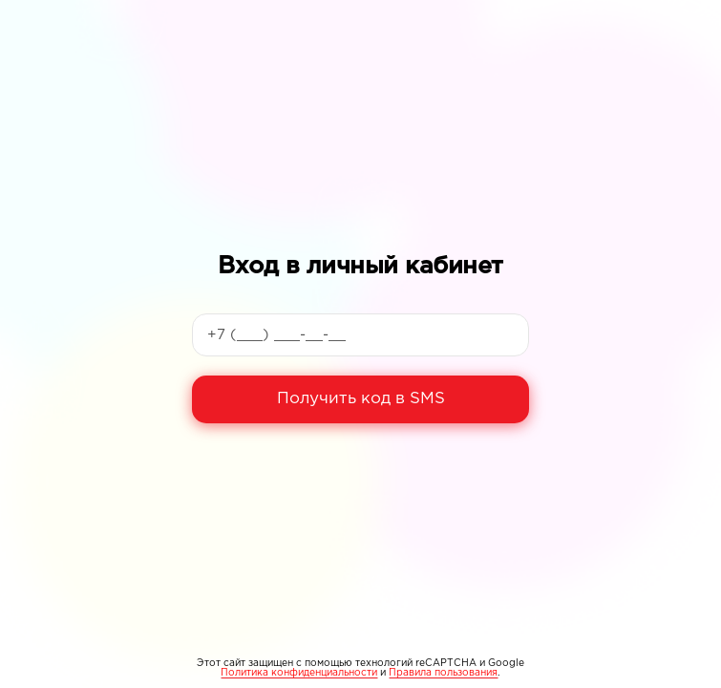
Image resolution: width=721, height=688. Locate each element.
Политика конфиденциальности (299, 673)
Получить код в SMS (361, 399)
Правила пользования (443, 673)
